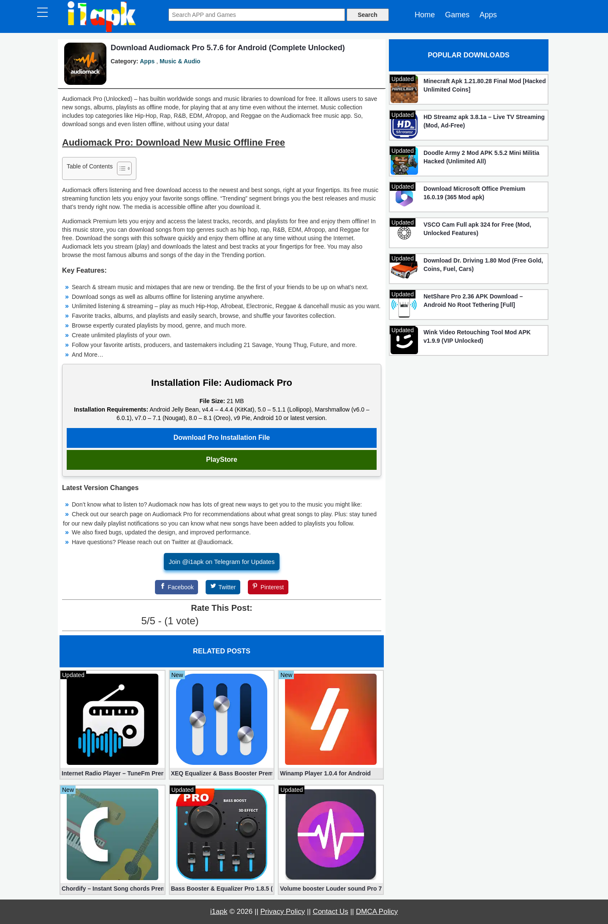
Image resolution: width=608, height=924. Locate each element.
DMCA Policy (377, 912)
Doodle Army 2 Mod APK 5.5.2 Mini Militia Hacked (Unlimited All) (481, 157)
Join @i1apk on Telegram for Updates (222, 561)
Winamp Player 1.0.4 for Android (325, 773)
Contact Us (330, 912)
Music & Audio (180, 61)
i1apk (219, 912)
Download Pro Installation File (222, 437)
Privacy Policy (283, 912)
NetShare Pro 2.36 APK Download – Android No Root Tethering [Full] (473, 300)
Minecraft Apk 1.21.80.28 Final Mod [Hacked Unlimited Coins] (484, 85)
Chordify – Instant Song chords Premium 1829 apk (112, 888)
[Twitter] (223, 587)
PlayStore (221, 459)
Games (457, 15)
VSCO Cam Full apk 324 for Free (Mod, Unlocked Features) (477, 228)
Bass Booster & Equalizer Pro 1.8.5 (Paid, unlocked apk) (222, 888)
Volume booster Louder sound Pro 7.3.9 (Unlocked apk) (331, 888)
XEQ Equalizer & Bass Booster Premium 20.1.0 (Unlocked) (222, 773)
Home (425, 15)
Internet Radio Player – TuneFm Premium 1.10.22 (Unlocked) (112, 773)
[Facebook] (176, 587)
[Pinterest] (268, 587)
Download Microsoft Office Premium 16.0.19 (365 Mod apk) (474, 193)
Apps (488, 15)
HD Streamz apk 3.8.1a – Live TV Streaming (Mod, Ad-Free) (484, 121)
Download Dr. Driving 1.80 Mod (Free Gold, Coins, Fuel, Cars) (483, 264)
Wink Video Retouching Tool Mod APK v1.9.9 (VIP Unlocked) (477, 336)
